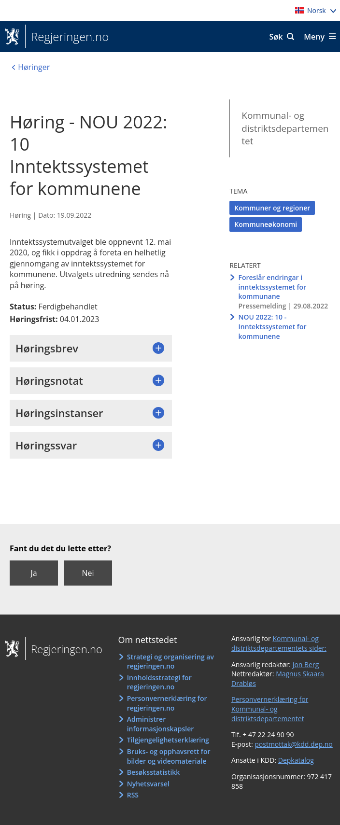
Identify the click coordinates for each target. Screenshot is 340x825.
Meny (314, 36)
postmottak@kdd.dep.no (294, 744)
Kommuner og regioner (272, 207)
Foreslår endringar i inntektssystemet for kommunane (272, 287)
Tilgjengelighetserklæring (168, 739)
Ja (33, 573)
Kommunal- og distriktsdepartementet (284, 128)
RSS (133, 794)
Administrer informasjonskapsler (160, 723)
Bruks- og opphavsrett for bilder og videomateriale (169, 756)
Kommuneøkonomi (265, 224)
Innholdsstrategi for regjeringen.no (159, 682)
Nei (88, 573)
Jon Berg (306, 664)
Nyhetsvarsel (148, 783)
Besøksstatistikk (153, 772)
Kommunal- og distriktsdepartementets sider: (278, 643)
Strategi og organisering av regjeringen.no (170, 661)
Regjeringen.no (67, 36)
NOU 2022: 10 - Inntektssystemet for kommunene (272, 326)
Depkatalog (296, 760)
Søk (276, 36)
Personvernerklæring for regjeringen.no (167, 703)
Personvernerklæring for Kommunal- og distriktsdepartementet (269, 709)
